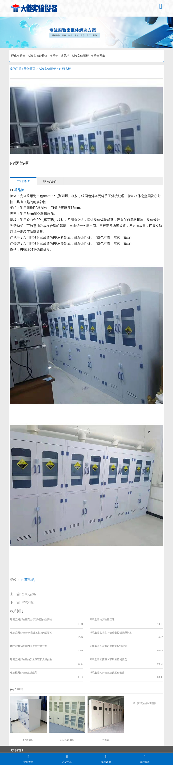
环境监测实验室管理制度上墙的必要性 (31, 628)
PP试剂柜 (28, 602)
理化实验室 (18, 55)
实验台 (54, 55)
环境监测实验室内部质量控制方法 (108, 637)
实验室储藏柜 (80, 55)
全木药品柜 (29, 594)
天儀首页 (29, 68)
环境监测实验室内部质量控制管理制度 (111, 628)
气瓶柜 (106, 717)
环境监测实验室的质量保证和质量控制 (31, 646)
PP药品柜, (28, 580)
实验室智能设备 (38, 55)
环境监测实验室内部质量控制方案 (28, 637)
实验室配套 (98, 55)
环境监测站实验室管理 (102, 619)
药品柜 (19, 190)
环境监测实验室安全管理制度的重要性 (31, 619)
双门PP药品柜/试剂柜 (144, 681)
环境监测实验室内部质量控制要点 (108, 646)
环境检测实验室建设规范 (23, 654)
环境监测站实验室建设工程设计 (107, 654)
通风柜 (65, 55)
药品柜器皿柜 (67, 717)
